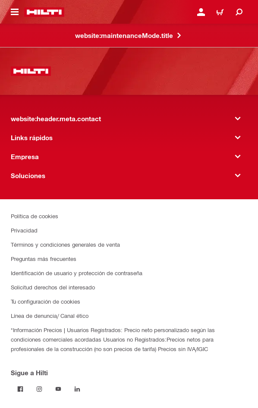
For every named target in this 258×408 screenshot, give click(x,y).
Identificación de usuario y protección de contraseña (76, 273)
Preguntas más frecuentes (43, 258)
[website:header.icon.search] (239, 12)
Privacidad (24, 230)
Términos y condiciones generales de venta (65, 244)
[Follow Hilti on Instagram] (39, 389)
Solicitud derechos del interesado (53, 287)
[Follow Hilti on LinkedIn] (77, 389)
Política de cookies (34, 216)
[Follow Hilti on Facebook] (20, 389)
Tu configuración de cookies (45, 301)
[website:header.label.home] (44, 12)
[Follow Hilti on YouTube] (58, 389)
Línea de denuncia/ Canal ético (49, 315)
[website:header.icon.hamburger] (14, 12)
